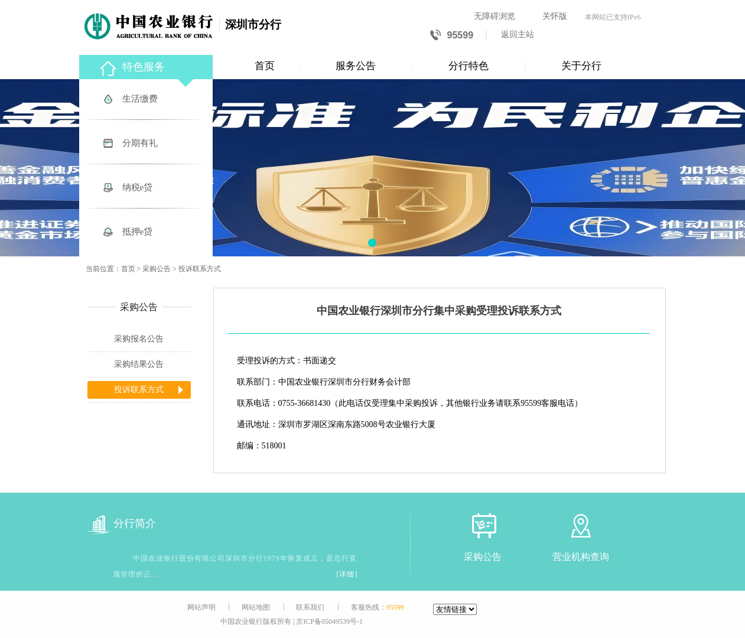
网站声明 (201, 607)
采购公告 (156, 269)
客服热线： (377, 607)
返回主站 (517, 34)
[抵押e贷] (147, 232)
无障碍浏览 (494, 16)
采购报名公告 (139, 338)
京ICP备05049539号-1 (329, 621)
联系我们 (310, 607)
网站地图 (256, 607)
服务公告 (356, 65)
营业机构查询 (580, 557)
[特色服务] (147, 65)
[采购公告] (483, 525)
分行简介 (121, 524)
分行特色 (468, 65)
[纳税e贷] (147, 188)
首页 (265, 65)
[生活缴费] (147, 99)
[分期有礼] (147, 144)
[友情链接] (455, 609)
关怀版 (554, 16)
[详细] (347, 574)
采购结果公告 (139, 364)
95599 (451, 36)
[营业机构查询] (581, 525)
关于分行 (581, 65)
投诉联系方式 (199, 269)
